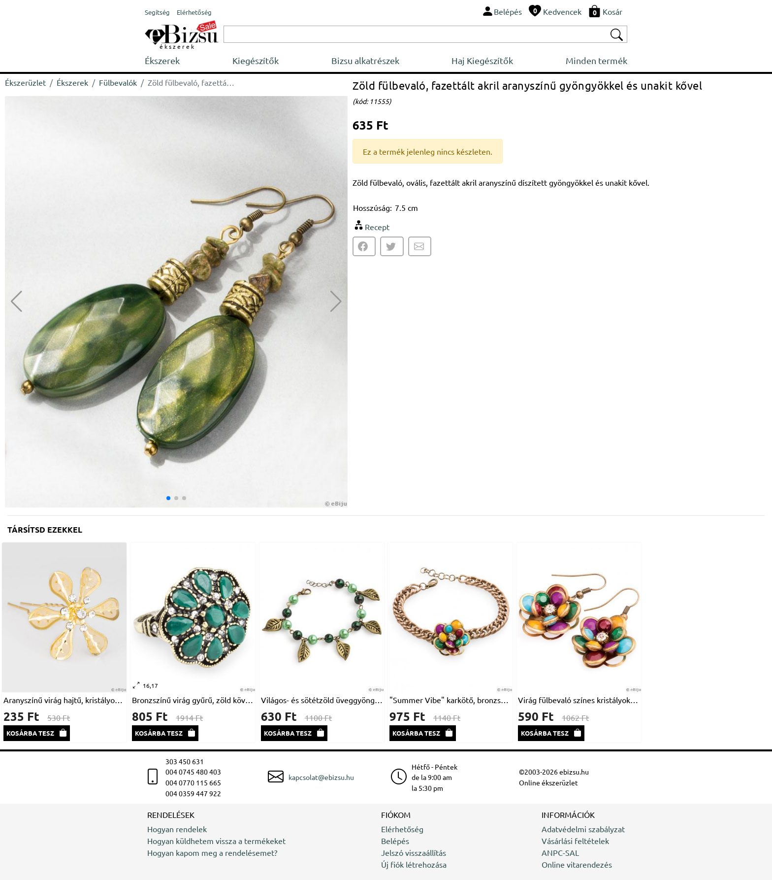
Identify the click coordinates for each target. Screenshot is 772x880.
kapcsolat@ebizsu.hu (321, 777)
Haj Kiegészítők (482, 60)
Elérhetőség (402, 829)
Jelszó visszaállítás (413, 852)
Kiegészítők (255, 60)
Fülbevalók (118, 82)
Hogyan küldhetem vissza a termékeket (216, 841)
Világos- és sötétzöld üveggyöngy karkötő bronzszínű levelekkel (322, 700)
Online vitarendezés (577, 864)
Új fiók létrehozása (414, 864)
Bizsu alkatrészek (365, 60)
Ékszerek (162, 60)
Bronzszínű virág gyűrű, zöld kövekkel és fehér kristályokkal (193, 700)
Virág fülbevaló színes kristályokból (579, 700)
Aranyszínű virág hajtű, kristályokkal (64, 700)
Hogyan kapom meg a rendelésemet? (212, 852)
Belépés (395, 841)
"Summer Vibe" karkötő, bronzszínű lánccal (450, 700)
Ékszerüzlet (25, 82)
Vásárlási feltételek (575, 841)
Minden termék (596, 60)
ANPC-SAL (560, 852)
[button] (336, 301)
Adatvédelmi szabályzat (583, 829)
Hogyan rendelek (177, 829)
